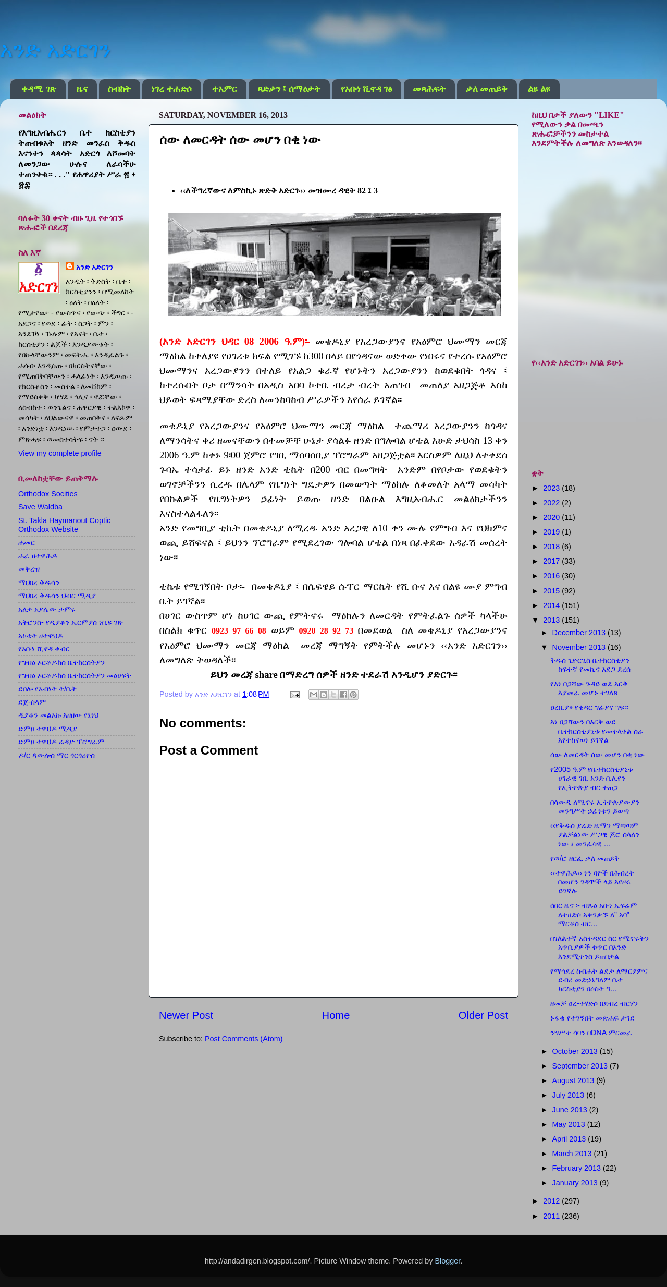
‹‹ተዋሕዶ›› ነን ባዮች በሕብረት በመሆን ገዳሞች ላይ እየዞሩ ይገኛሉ (592, 882)
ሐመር (26, 542)
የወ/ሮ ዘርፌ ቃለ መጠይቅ (585, 858)
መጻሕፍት (429, 89)
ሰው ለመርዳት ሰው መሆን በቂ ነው (597, 754)
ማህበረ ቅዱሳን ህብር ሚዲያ (57, 595)
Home (336, 1015)
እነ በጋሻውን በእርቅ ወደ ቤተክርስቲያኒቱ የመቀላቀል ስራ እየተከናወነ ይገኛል (597, 731)
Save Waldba (40, 507)
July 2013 (569, 1095)
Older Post (483, 1015)
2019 (552, 532)
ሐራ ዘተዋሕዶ (37, 556)
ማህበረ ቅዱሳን (38, 582)
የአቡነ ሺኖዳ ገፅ (366, 89)
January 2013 (576, 1183)
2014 (552, 605)
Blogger (447, 1261)
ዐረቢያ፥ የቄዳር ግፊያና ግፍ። (589, 707)
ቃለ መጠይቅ (487, 89)
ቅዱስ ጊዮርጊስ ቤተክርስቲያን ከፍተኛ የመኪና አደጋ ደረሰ (590, 664)
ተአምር (224, 89)
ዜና (82, 89)
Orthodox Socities (48, 494)
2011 (552, 1216)
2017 (552, 561)
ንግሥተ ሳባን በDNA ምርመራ (591, 1032)
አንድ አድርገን (55, 50)
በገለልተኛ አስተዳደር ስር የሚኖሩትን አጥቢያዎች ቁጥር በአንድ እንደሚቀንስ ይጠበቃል (599, 947)
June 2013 (570, 1110)
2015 (552, 591)
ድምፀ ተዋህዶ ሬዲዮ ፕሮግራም (61, 741)
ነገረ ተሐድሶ (171, 89)
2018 (552, 546)
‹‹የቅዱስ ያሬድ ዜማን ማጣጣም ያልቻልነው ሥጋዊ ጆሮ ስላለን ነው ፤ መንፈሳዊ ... (594, 834)
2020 (552, 517)
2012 (552, 1201)
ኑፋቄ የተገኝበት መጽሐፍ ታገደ (592, 1018)
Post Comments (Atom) (244, 1039)
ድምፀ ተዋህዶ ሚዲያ (47, 728)
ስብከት (119, 89)
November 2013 (580, 647)
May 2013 (569, 1124)
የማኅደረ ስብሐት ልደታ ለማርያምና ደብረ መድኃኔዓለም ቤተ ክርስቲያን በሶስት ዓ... (599, 980)
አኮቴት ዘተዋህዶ (40, 636)
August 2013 (574, 1080)
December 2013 (580, 632)
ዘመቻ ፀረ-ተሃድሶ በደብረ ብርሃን (594, 1003)
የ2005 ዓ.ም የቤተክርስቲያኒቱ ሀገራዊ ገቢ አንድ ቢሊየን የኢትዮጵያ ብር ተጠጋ (591, 778)
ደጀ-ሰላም (32, 702)
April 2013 (570, 1139)
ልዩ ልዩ (539, 89)
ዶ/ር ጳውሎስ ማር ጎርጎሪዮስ (56, 755)
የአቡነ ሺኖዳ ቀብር (44, 649)
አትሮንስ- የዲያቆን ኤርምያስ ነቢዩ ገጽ (70, 622)
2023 (552, 488)
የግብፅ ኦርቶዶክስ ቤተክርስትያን (61, 662)
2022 (552, 503)
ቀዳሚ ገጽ (38, 89)
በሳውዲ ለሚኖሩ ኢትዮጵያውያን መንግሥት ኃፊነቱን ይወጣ (594, 806)
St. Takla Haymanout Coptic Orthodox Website (64, 524)
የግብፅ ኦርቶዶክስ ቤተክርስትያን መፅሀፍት (74, 675)
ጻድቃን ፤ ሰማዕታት (288, 89)
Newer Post (186, 1015)
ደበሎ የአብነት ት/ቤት (47, 689)
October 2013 (576, 1051)
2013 (552, 620)
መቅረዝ (29, 569)
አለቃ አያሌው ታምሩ (47, 609)
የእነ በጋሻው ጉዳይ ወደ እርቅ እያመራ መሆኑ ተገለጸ (589, 688)
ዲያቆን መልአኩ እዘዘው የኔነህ (58, 715)
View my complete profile (60, 453)
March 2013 (573, 1153)
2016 (552, 576)
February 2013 (577, 1168)
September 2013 (581, 1066)
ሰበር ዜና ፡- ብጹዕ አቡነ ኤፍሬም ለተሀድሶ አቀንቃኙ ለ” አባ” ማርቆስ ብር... (593, 914)
